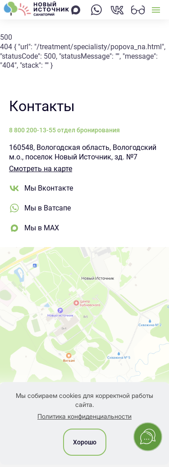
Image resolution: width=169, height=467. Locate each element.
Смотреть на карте (40, 168)
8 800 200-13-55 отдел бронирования (64, 130)
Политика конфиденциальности (84, 416)
